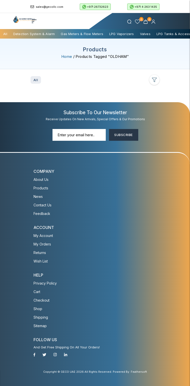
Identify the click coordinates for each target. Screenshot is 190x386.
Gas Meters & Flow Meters (82, 34)
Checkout (42, 300)
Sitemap (40, 326)
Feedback (42, 213)
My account (43, 235)
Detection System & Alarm (34, 34)
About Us (41, 179)
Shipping (41, 317)
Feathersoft (139, 371)
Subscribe (123, 135)
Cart (37, 292)
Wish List (41, 261)
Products (41, 188)
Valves (145, 34)
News (38, 196)
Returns (40, 252)
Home (66, 56)
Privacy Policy (45, 283)
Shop (38, 309)
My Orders (42, 244)
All (5, 34)
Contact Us (43, 205)
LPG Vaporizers (121, 34)
